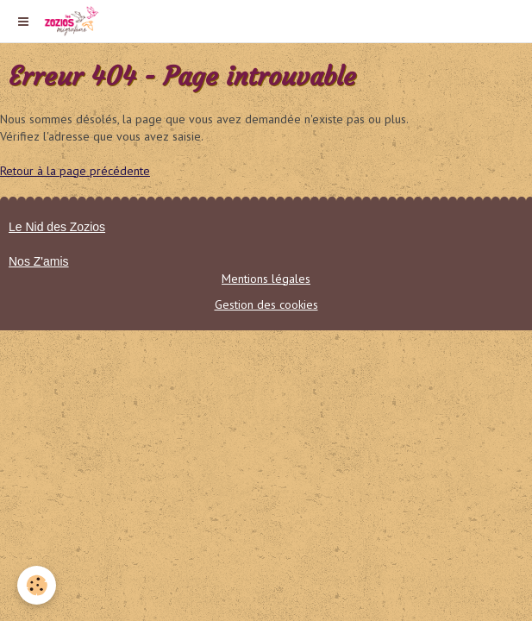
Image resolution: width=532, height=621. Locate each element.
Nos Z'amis (39, 261)
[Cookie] (36, 585)
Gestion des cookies (266, 304)
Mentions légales (266, 278)
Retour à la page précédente (75, 171)
